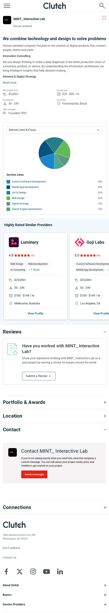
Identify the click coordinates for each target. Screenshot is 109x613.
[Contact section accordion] (54, 429)
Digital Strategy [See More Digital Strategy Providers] (20, 203)
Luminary (29, 242)
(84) (98, 255)
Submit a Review (36, 376)
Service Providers (14, 604)
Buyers (7, 594)
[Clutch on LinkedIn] (60, 571)
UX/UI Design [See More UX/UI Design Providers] (19, 192)
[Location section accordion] (54, 416)
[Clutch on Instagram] (33, 571)
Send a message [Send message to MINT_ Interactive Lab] (34, 474)
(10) (33, 255)
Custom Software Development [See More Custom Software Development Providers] (29, 181)
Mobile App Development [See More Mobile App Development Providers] (25, 187)
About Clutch (11, 585)
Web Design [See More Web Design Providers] (18, 198)
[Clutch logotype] (14, 524)
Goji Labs (95, 242)
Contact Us (9, 557)
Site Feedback (11, 548)
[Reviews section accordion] (54, 332)
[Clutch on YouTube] (46, 571)
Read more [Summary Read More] (9, 82)
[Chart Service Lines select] (54, 130)
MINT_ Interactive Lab (29, 19)
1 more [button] (35, 269)
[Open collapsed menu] (7, 5)
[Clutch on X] (19, 571)
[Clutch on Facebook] (6, 571)
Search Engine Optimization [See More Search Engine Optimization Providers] (27, 209)
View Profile (35, 313)
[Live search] (102, 5)
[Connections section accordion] (54, 507)
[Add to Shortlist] (104, 18)
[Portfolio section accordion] (54, 402)
